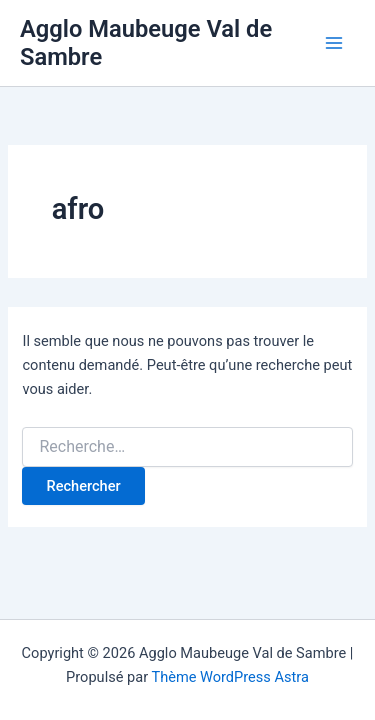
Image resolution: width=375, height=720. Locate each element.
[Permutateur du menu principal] (334, 43)
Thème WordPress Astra (229, 677)
